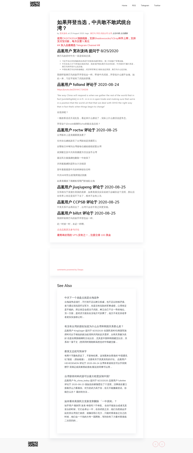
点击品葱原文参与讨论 (68, 229)
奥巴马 (93, 33)
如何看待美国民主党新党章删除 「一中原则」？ (90, 401)
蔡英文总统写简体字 (75, 351)
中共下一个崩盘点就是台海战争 (81, 297)
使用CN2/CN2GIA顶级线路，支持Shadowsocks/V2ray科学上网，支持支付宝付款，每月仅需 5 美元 (96, 40)
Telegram (145, 5)
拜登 (98, 33)
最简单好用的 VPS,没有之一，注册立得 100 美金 (84, 235)
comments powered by (70, 269)
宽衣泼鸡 (63, 33)
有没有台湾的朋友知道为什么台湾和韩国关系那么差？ (94, 326)
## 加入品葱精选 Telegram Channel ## (78, 45)
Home (124, 5)
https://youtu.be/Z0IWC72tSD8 (72, 89)
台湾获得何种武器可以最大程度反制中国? (87, 376)
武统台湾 (104, 33)
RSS (134, 5)
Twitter (157, 5)
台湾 (110, 33)
